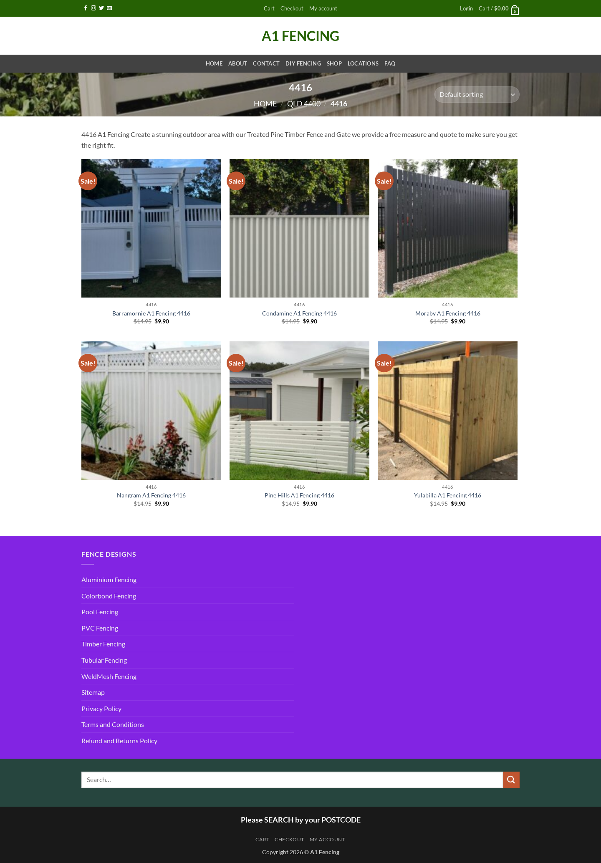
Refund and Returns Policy (119, 740)
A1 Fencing (300, 36)
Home (214, 63)
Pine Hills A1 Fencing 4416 (299, 495)
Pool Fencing (99, 612)
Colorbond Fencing (108, 596)
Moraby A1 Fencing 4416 (447, 313)
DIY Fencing (303, 63)
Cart (269, 8)
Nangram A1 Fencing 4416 (151, 495)
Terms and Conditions (112, 724)
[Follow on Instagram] (93, 8)
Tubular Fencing (104, 660)
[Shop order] (477, 94)
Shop (334, 63)
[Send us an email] (109, 8)
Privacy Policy (101, 708)
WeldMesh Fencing (108, 676)
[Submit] (511, 780)
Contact (266, 63)
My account (323, 8)
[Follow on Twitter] (101, 8)
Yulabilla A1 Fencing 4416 (447, 495)
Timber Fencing (103, 644)
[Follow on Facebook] (85, 8)
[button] (466, 8)
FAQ (389, 63)
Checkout (291, 8)
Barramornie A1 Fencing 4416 (151, 313)
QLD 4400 (304, 103)
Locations (363, 63)
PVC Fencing (99, 628)
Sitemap (93, 692)
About (237, 63)
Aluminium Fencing (108, 579)
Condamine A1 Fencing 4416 (299, 313)
